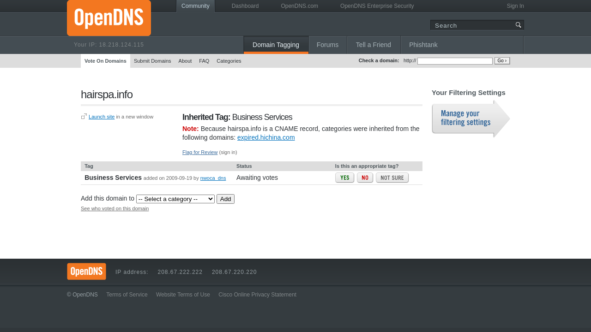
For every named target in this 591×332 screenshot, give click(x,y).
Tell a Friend (373, 44)
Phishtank (423, 44)
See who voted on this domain (115, 208)
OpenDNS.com (299, 6)
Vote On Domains (105, 61)
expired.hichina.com (266, 137)
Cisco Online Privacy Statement (257, 294)
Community (195, 6)
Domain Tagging (276, 44)
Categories (229, 61)
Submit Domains (152, 61)
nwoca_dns (213, 178)
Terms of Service (126, 294)
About (185, 61)
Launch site (102, 116)
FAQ (204, 61)
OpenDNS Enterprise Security (377, 6)
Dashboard (245, 6)
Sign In (515, 6)
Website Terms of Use (183, 294)
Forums (327, 44)
